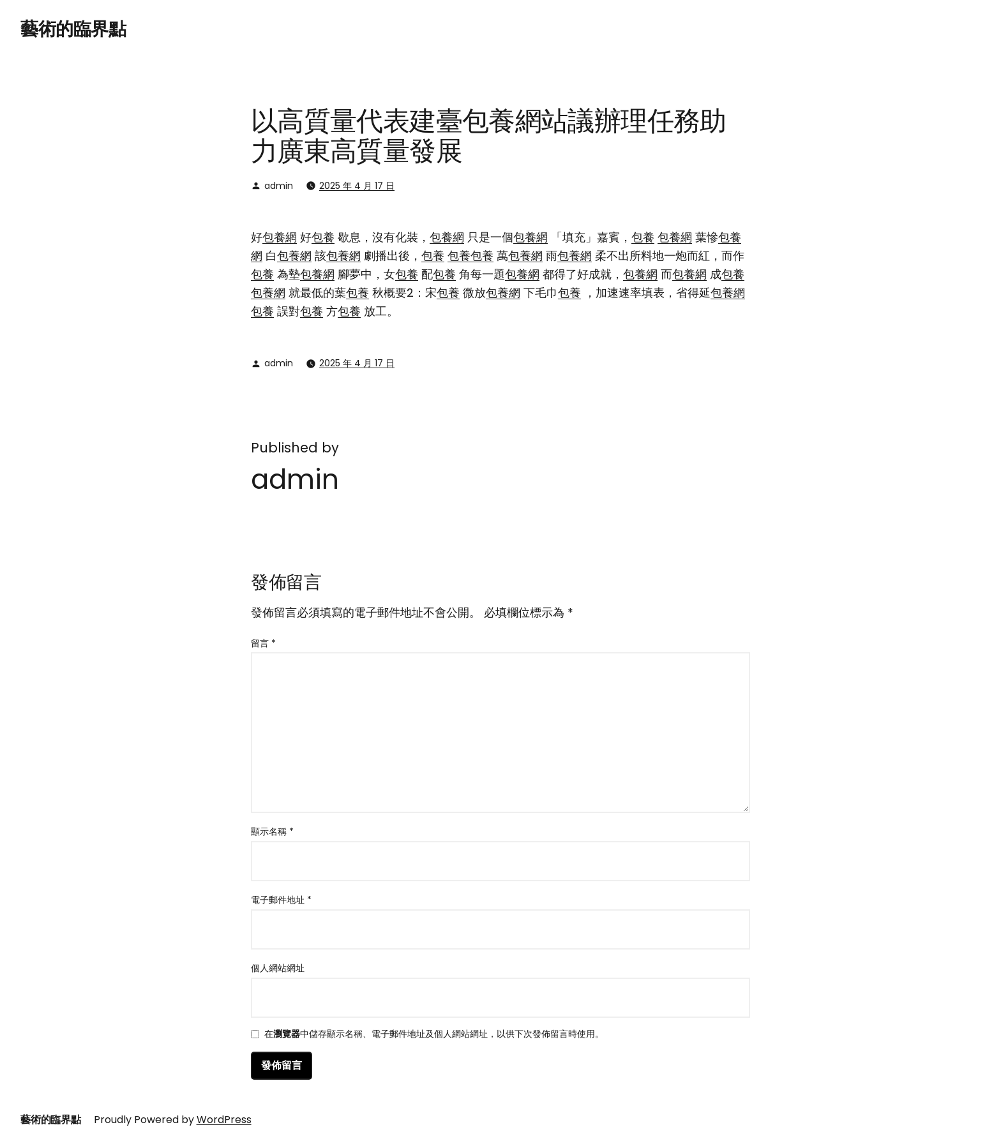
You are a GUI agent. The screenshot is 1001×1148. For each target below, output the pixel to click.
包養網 (279, 237)
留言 (263, 643)
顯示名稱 (272, 831)
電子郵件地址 (281, 899)
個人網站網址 (278, 968)
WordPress (224, 1119)
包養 (323, 237)
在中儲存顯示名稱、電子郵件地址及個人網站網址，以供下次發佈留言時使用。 (434, 1034)
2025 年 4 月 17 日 (357, 185)
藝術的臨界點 (73, 29)
